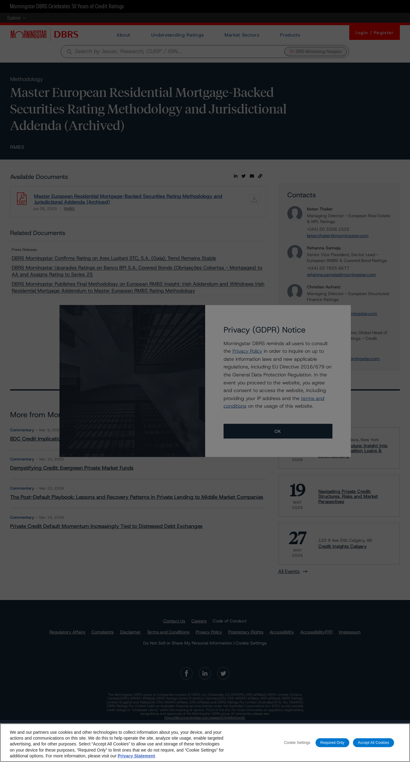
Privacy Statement (136, 756)
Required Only (332, 743)
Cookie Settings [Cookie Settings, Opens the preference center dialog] (297, 743)
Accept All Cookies (373, 743)
